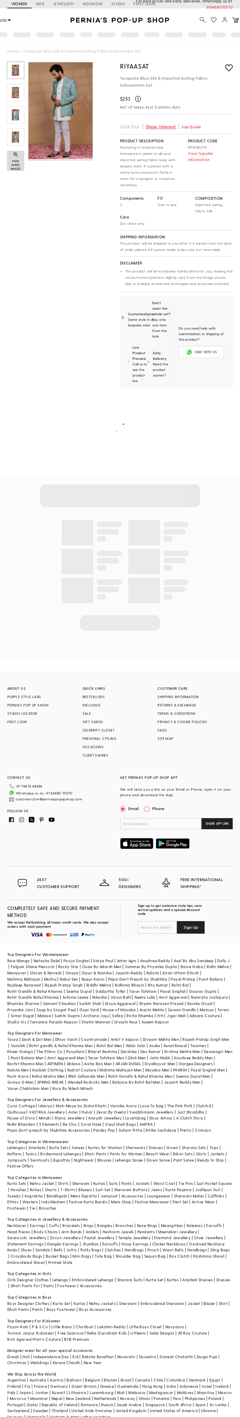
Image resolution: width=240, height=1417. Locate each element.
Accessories (132, 1196)
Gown (172, 1147)
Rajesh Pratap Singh (64, 985)
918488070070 (219, 7)
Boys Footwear (61, 1309)
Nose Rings (147, 1225)
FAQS (162, 730)
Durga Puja (207, 1356)
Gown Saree (158, 1160)
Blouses (104, 1160)
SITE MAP (165, 738)
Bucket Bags (57, 1256)
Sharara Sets (194, 1147)
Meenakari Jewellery (177, 1231)
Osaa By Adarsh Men (101, 966)
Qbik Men (137, 1057)
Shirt (223, 1303)
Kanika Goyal (200, 1003)
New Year (93, 1362)
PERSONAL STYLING (100, 738)
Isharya (45, 1105)
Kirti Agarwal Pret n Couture (34, 1339)
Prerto (185, 1130)
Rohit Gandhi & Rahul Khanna (35, 991)
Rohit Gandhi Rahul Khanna (33, 997)
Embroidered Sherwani (162, 1303)
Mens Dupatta (84, 1196)
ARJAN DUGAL (128, 1063)
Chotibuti (85, 1326)
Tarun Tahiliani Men (106, 1057)
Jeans (156, 1189)
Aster (73, 1112)
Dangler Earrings (62, 1244)
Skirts (201, 1153)
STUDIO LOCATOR (22, 713)
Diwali (13, 1356)
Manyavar (16, 973)
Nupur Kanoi (93, 979)
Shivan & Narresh (46, 973)
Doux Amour (161, 1118)
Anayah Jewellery (104, 1118)
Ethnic (13, 1202)
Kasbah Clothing (47, 1070)
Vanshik (18, 1045)
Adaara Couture (204, 1015)
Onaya (72, 973)
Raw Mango (18, 960)
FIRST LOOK (17, 722)
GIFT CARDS (93, 722)
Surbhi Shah (90, 1003)
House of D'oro (21, 1118)
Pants (126, 1183)
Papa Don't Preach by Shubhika (138, 979)
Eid (75, 1356)
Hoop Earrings (134, 1244)
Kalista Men (18, 1070)
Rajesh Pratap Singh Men (205, 1039)
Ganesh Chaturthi (176, 1356)
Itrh (160, 1015)
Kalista (152, 973)
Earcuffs (214, 1225)
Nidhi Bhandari (21, 1124)
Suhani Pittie (130, 1130)
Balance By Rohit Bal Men (136, 1082)
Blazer (209, 1303)
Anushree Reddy (155, 960)
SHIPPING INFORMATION (178, 697)
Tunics (31, 1153)
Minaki (45, 1118)
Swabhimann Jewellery (151, 1112)
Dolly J (223, 960)
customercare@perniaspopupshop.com (49, 799)
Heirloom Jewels (118, 1231)
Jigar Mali (176, 1015)
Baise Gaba (192, 966)
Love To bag (151, 1105)
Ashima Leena (75, 997)
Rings (89, 1225)
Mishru (50, 979)
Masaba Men (157, 1070)
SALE (87, 713)
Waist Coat (164, 1183)
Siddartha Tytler (110, 991)
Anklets (92, 1231)
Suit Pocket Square (214, 1183)
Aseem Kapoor (155, 1022)
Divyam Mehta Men (161, 1039)
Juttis (71, 1250)
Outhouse (16, 1112)
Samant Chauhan (59, 1003)
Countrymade (94, 1039)
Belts (58, 1250)
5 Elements (49, 1124)
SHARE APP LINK (217, 823)
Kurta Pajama (178, 1189)
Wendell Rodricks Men (88, 1082)
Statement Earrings (25, 1244)
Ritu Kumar (158, 985)
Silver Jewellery (208, 1237)
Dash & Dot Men (37, 1039)
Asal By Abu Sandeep (194, 960)
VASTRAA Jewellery (47, 1112)
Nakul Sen (69, 979)
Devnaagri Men (218, 1051)
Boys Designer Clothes (28, 1303)
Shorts (51, 1189)
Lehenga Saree (129, 1160)
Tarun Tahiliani (142, 991)
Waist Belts (172, 1250)
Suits (113, 1183)
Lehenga (60, 1279)
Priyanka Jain (20, 1009)
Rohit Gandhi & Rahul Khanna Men (140, 1076)
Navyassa (174, 1326)
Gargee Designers (196, 1063)
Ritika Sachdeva (161, 1130)
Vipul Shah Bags (120, 1124)
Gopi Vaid (89, 1009)
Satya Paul (103, 960)
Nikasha (99, 997)
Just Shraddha (191, 1112)
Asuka (154, 1045)
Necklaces (16, 1225)
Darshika (129, 1051)
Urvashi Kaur (126, 1022)
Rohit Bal (180, 985)
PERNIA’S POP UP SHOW (28, 705)
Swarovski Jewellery (26, 1237)
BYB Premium (76, 1339)
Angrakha (33, 1196)
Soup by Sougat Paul (56, 1009)
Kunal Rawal (175, 1045)
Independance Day (51, 1356)
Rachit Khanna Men (25, 1063)
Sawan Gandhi (182, 1009)
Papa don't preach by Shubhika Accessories (48, 1130)
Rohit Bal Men (109, 1045)
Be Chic (70, 1124)
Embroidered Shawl (26, 1262)
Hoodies (18, 1189)
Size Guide (191, 127)
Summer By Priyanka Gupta (151, 966)
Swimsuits (40, 1160)
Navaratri (126, 1356)
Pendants (146, 1231)
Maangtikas (172, 1225)
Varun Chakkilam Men (28, 1088)
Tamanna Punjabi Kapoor (54, 1022)
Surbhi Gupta (67, 1015)
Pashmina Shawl (208, 1256)
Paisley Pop (104, 1130)
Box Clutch (179, 1256)
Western (30, 1202)
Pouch (153, 1250)
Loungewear (159, 1196)
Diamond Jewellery (172, 1237)
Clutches (113, 1250)
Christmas (17, 1362)
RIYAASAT (134, 66)
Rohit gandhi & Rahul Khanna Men (61, 1045)
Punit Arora (17, 1076)
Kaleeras (195, 1225)
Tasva (12, 1039)
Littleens (138, 1333)
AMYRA (146, 1124)
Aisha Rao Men (98, 1063)
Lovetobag (135, 1118)
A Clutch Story (189, 1118)
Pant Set (180, 1202)
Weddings (39, 1362)
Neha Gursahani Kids (107, 1333)
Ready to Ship (210, 1160)
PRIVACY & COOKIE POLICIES (182, 722)
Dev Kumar (150, 1051)
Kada (12, 1250)
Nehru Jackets (102, 1303)
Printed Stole (60, 1262)
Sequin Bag (155, 1256)
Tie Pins (186, 1183)
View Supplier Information (201, 156)
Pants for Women (126, 1153)
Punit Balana (211, 979)
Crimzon (203, 1130)
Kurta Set (154, 1279)
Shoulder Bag (128, 1256)
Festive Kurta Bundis (88, 1202)
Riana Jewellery (70, 1118)
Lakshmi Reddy (111, 1326)
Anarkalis (37, 1147)
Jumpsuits (17, 1160)
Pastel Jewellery (99, 1237)
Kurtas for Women (105, 1147)
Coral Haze (91, 1124)
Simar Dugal (22, 1015)
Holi (26, 1356)
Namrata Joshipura (209, 997)
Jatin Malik (159, 1057)
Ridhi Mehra (218, 966)
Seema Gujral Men (193, 1076)
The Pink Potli (179, 1105)
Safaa (117, 1015)
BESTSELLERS (94, 697)
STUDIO (118, 3)
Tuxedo (14, 1196)
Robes (35, 1189)
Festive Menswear (152, 1202)
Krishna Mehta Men (182, 1051)
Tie (32, 1208)
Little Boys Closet (145, 1326)
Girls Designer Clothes (28, 1279)
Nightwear (84, 1160)
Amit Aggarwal (173, 997)
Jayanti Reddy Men (182, 1082)
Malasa (44, 1015)
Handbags (134, 1250)
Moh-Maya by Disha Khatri (81, 1105)
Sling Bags (220, 1250)
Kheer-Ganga (20, 1051)
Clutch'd (203, 1105)
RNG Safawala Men (86, 1076)
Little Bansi (61, 1326)
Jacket (194, 1303)
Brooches (48, 1208)
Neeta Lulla (145, 997)
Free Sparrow (71, 1333)
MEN (40, 3)
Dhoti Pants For (25, 1285)
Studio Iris (16, 1022)
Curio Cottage (21, 1105)
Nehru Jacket (42, 1183)
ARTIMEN (55, 1063)
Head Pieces (18, 1231)
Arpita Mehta (151, 1009)
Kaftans (14, 1153)
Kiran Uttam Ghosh (181, 973)
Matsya (207, 1009)
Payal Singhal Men (208, 1070)
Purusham (75, 1051)
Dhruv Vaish (66, 1039)
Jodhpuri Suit (207, 1189)
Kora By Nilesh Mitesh (72, 1088)
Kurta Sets (58, 1147)
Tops (213, 1147)
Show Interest (161, 126)
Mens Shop (121, 1202)
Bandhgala (56, 1196)
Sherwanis (135, 1147)
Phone (157, 808)
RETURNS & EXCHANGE (176, 705)
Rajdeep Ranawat (24, 985)
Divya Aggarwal (120, 1003)
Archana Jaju (96, 1015)
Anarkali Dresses (197, 1279)
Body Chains (46, 1231)
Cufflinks (216, 1196)
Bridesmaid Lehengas (60, 1153)
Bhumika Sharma (23, 1003)
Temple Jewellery (134, 1237)
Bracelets (71, 1225)
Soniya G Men (20, 1082)
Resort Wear (157, 1153)
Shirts (63, 1183)
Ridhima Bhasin (129, 985)
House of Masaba (119, 1009)
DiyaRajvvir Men (160, 1063)
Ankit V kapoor (125, 1039)
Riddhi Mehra (98, 985)
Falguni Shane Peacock (32, 966)
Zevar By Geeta (111, 1112)
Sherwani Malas (189, 1196)
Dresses (156, 1147)
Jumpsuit (109, 1196)
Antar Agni (127, 960)
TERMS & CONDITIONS (176, 713)
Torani (223, 1009)
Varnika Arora (123, 1105)
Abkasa (73, 1063)
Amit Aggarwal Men (66, 1057)
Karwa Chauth (66, 1362)
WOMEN (19, 3)
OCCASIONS (93, 747)
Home (13, 50)
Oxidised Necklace (206, 1244)
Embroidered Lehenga (93, 1279)
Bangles (104, 1225)
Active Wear (203, 1202)
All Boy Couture (192, 1333)
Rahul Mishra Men (48, 1076)
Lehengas (16, 1147)
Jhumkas (90, 1244)
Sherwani (81, 1183)
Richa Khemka (140, 1015)
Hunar (87, 1112)
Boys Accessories (95, 1309)
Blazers (85, 1189)
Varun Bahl (121, 997)
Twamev (198, 1045)
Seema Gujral (79, 991)
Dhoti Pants (95, 1153)
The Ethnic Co (49, 1051)
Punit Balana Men (27, 1057)
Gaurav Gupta (203, 991)
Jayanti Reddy (129, 973)
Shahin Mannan (96, 1022)
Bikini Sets (182, 1153)
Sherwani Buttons (130, 1189)
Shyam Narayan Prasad (161, 1003)
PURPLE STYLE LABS (24, 697)
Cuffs (54, 1225)
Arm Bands (71, 1231)
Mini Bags (81, 1256)
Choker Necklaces (169, 1244)
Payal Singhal (173, 991)
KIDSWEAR (93, 3)
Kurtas (99, 1183)
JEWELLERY (64, 3)
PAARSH (180, 1070)
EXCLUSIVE (92, 705)
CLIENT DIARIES (96, 755)
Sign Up (190, 927)
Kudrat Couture (81, 1070)
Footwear (16, 1208)
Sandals (42, 1250)
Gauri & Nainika (97, 973)
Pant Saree (183, 1160)
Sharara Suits (130, 1279)
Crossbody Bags (26, 1256)
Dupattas (61, 1160)
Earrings (37, 1225)
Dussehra (147, 1356)
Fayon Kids (17, 1326)
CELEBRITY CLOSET (98, 730)
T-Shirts (67, 1189)
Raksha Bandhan (98, 1356)
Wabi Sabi (136, 1045)
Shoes (26, 1250)
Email (130, 808)
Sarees (78, 1147)
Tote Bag (103, 1256)
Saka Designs (161, 1333)
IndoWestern (53, 1202)
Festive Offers (20, 1166)
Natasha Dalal (47, 960)
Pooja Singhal (76, 960)
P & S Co (40, 1326)
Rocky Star (68, 966)
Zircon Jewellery (65, 1237)
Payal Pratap (183, 979)
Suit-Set (102, 1189)
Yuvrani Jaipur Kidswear (30, 1333)
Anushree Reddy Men (193, 1057)
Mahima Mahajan (24, 979)
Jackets (217, 1153)
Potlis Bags (90, 1250)
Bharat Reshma (102, 1051)
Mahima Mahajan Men (121, 1070)
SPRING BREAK (50, 1082)
